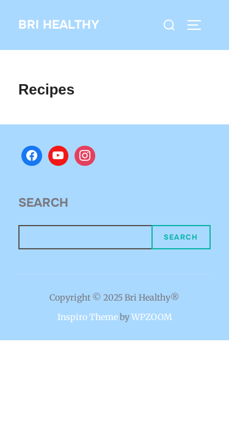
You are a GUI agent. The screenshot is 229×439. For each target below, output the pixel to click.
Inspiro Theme (87, 317)
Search (43, 202)
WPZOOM (151, 317)
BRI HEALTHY (59, 24)
